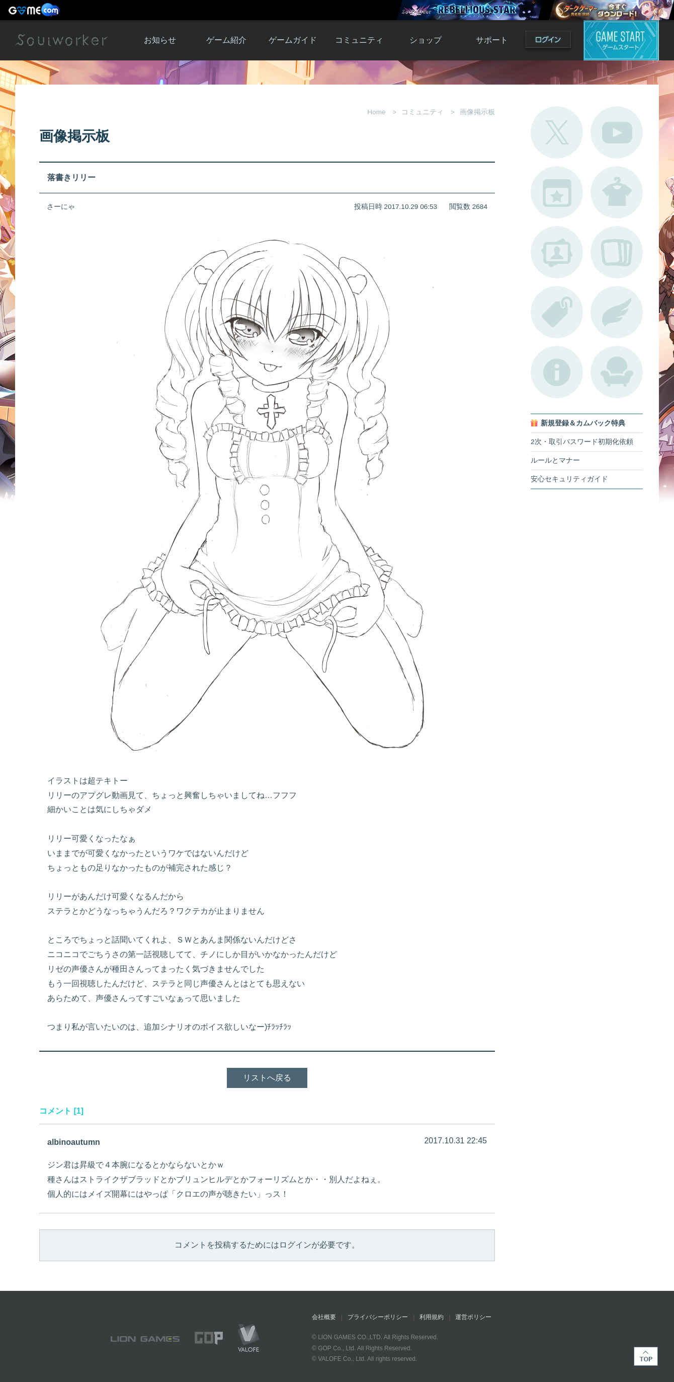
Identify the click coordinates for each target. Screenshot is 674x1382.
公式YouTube (617, 132)
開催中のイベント (557, 192)
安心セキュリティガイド (569, 479)
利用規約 (431, 1317)
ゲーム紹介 (226, 40)
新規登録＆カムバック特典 (583, 423)
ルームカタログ (617, 372)
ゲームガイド (293, 40)
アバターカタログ (617, 192)
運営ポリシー (473, 1317)
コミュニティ (359, 40)
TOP (646, 1356)
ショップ (425, 40)
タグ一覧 (557, 312)
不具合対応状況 (557, 372)
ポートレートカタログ (557, 252)
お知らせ (160, 40)
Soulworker (61, 40)
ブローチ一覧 (617, 312)
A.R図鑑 (617, 252)
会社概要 (324, 1317)
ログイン (548, 41)
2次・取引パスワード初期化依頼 (582, 442)
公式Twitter (557, 132)
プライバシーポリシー (378, 1317)
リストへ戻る (267, 1077)
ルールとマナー (555, 460)
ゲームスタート (621, 40)
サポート (492, 40)
